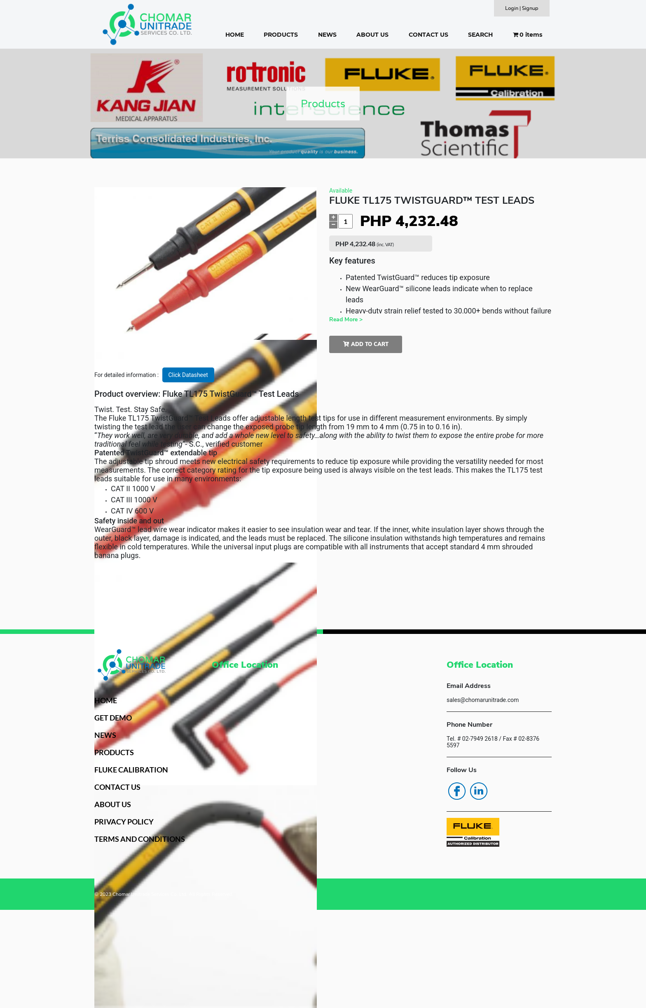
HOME (234, 34)
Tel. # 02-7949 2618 (472, 738)
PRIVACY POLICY (124, 821)
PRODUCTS (281, 34)
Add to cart (366, 344)
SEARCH (480, 34)
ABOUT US (372, 34)
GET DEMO (113, 717)
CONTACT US (428, 34)
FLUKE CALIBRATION (131, 769)
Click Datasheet (188, 375)
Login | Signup (521, 8)
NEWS (327, 34)
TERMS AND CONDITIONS (139, 838)
